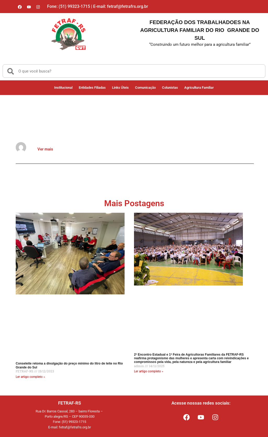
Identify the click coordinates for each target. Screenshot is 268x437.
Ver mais (45, 149)
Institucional (63, 87)
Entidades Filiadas (92, 87)
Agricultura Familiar (199, 87)
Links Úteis (120, 87)
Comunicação (145, 87)
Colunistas (170, 87)
